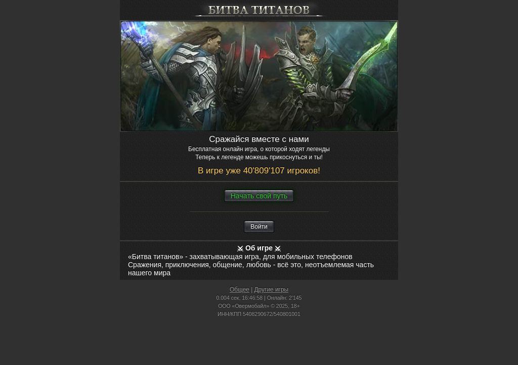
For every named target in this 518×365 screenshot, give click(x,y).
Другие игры (271, 289)
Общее (239, 289)
